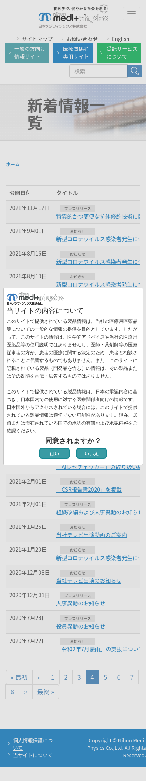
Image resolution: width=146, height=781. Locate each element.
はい (54, 454)
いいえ (91, 454)
